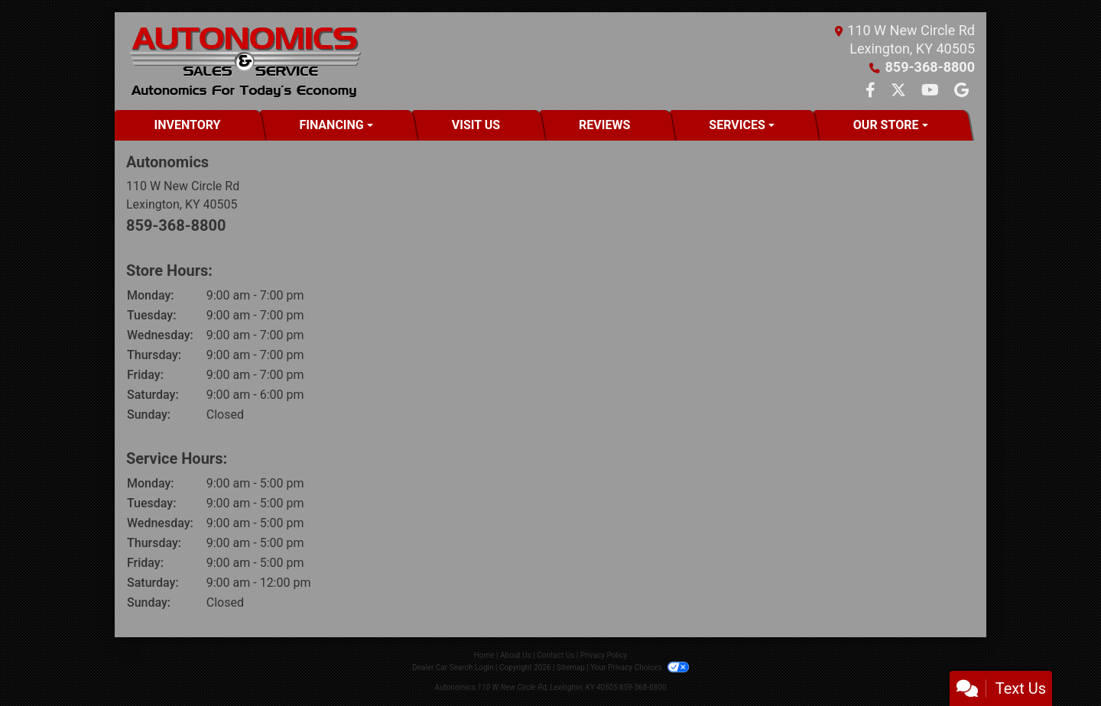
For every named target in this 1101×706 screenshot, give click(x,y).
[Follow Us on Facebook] (872, 91)
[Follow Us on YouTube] (931, 91)
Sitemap (571, 667)
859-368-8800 (930, 67)
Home (484, 655)
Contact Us (555, 655)
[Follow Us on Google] (961, 91)
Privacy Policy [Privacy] (604, 655)
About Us (515, 655)
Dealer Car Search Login (453, 667)
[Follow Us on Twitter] (900, 91)
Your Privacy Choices (639, 667)
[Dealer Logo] (244, 61)
